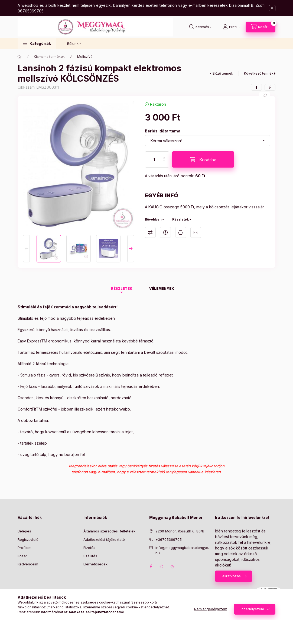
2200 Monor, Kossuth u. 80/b (179, 531)
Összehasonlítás (150, 232)
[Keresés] (200, 27)
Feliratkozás (231, 576)
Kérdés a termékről (165, 232)
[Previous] (26, 248)
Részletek (180, 219)
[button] (37, 43)
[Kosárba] (203, 159)
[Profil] (231, 27)
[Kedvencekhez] (264, 95)
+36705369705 (168, 539)
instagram (161, 566)
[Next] (130, 248)
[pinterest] (270, 87)
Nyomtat (180, 232)
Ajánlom (195, 232)
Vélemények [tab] (161, 288)
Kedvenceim (28, 564)
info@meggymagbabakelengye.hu (182, 550)
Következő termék (259, 73)
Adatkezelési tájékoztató (104, 539)
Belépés (24, 531)
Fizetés (89, 547)
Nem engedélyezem (210, 609)
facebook (150, 566)
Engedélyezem (252, 609)
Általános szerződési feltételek (109, 531)
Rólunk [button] (73, 43)
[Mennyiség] (154, 159)
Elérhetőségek (95, 564)
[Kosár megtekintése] (260, 27)
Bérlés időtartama (162, 131)
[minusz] (164, 163)
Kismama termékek (49, 57)
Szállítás (90, 556)
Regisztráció (28, 539)
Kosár (22, 556)
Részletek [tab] (121, 288)
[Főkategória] (19, 56)
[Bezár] (272, 8)
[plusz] (164, 155)
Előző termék (223, 73)
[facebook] (256, 87)
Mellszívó (85, 57)
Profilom (24, 547)
